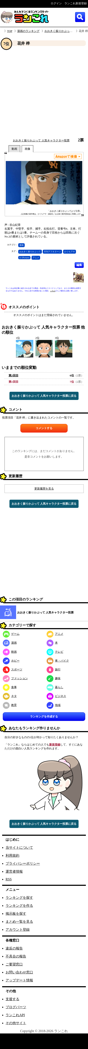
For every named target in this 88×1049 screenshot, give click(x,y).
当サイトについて (19, 847)
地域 (54, 705)
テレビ (55, 651)
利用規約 (12, 855)
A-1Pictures (24, 257)
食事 (10, 687)
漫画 (21, 245)
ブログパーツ (16, 1007)
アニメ (36, 257)
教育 (10, 705)
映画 (10, 651)
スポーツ (12, 669)
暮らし (55, 687)
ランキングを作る (19, 905)
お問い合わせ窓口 (19, 972)
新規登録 (54, 744)
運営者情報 (14, 871)
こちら (52, 291)
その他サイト (16, 1023)
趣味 (54, 678)
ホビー (11, 660)
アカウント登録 (18, 929)
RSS (9, 879)
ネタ (10, 696)
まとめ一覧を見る (19, 921)
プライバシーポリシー (23, 863)
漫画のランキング (28, 31)
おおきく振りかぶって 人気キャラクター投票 (41, 140)
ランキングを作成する (44, 716)
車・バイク (58, 660)
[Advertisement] (40, 92)
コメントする (44, 428)
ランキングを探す (19, 897)
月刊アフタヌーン (52, 251)
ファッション (15, 678)
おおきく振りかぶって (30, 251)
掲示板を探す (16, 913)
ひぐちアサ (69, 251)
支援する (12, 999)
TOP (9, 31)
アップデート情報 (19, 980)
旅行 (54, 669)
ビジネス (56, 696)
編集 (79, 265)
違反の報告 (14, 948)
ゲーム (11, 633)
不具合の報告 (16, 956)
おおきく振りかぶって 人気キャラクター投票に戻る (44, 395)
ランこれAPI (15, 1015)
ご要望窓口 (14, 964)
